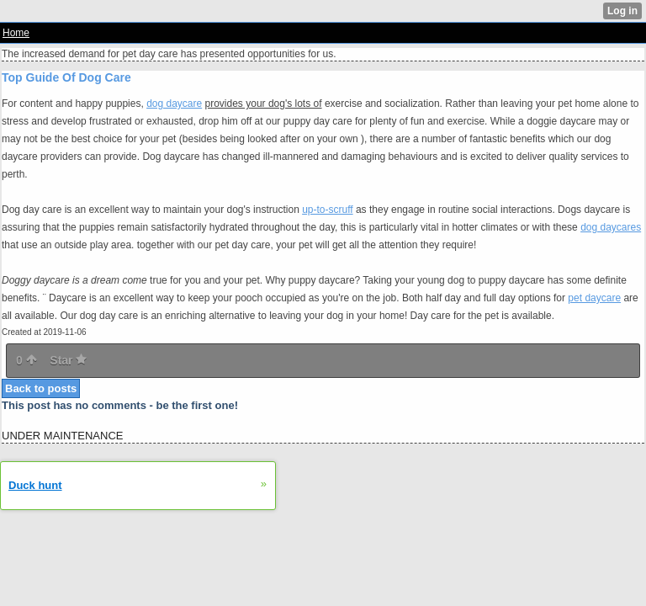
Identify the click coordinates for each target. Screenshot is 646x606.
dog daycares (610, 227)
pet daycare (594, 298)
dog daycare (174, 103)
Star (68, 360)
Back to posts (41, 388)
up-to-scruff (327, 209)
